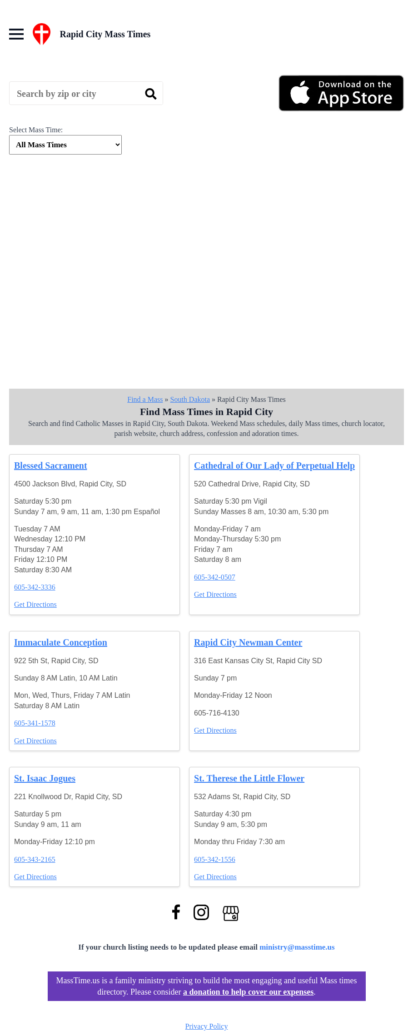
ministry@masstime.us (297, 947)
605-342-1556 (214, 859)
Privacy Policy (206, 1026)
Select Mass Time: (36, 130)
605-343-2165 (34, 859)
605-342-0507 (214, 577)
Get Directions (35, 604)
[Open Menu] (16, 34)
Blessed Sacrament (50, 465)
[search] (151, 93)
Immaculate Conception (60, 642)
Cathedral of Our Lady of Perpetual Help (274, 465)
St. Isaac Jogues (44, 778)
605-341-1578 (34, 723)
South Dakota (190, 399)
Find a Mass (145, 399)
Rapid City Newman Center (248, 642)
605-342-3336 (34, 587)
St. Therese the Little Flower (249, 778)
